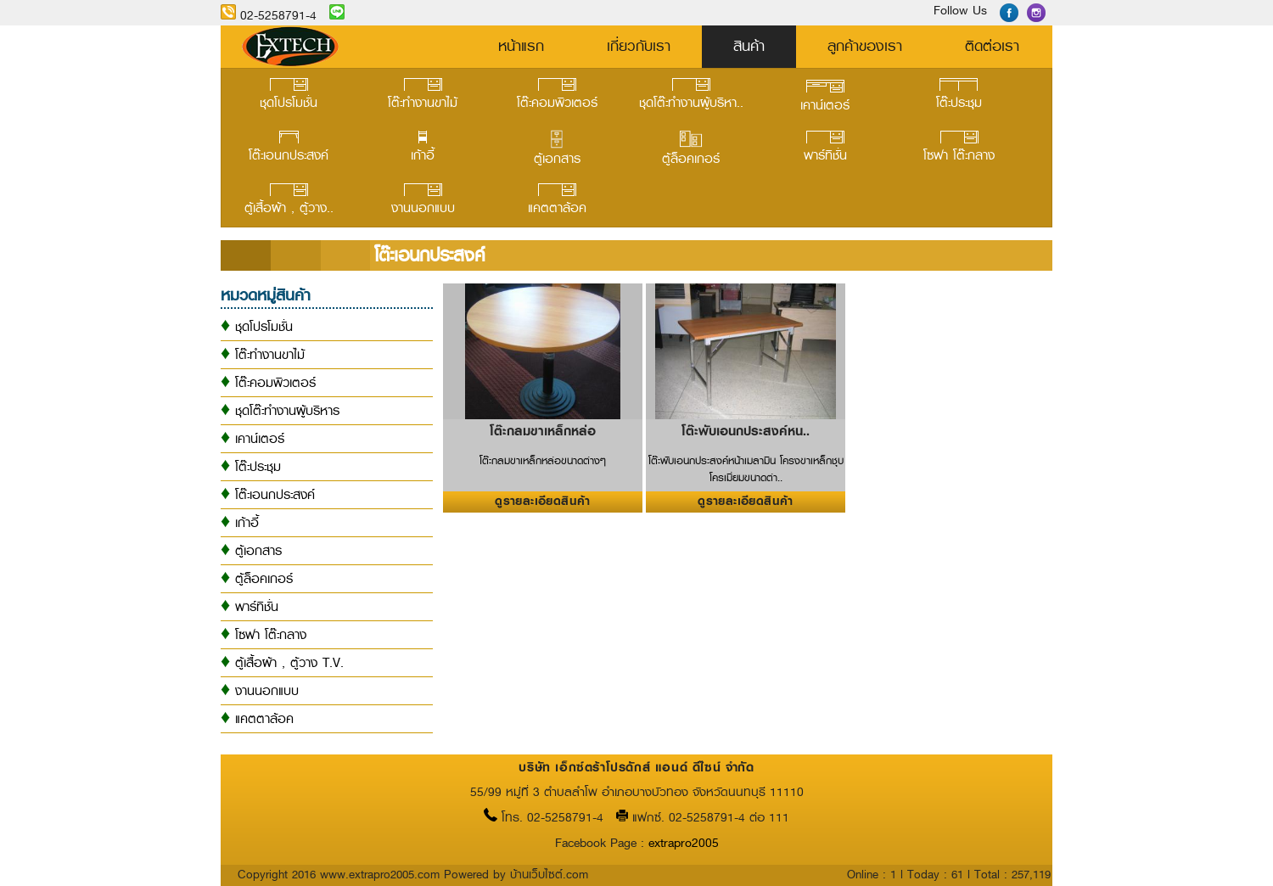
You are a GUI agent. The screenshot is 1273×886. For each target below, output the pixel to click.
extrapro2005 (683, 843)
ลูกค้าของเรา (864, 46)
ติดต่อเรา (992, 46)
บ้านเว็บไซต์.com (549, 874)
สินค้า (749, 46)
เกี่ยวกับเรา (638, 46)
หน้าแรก (521, 46)
